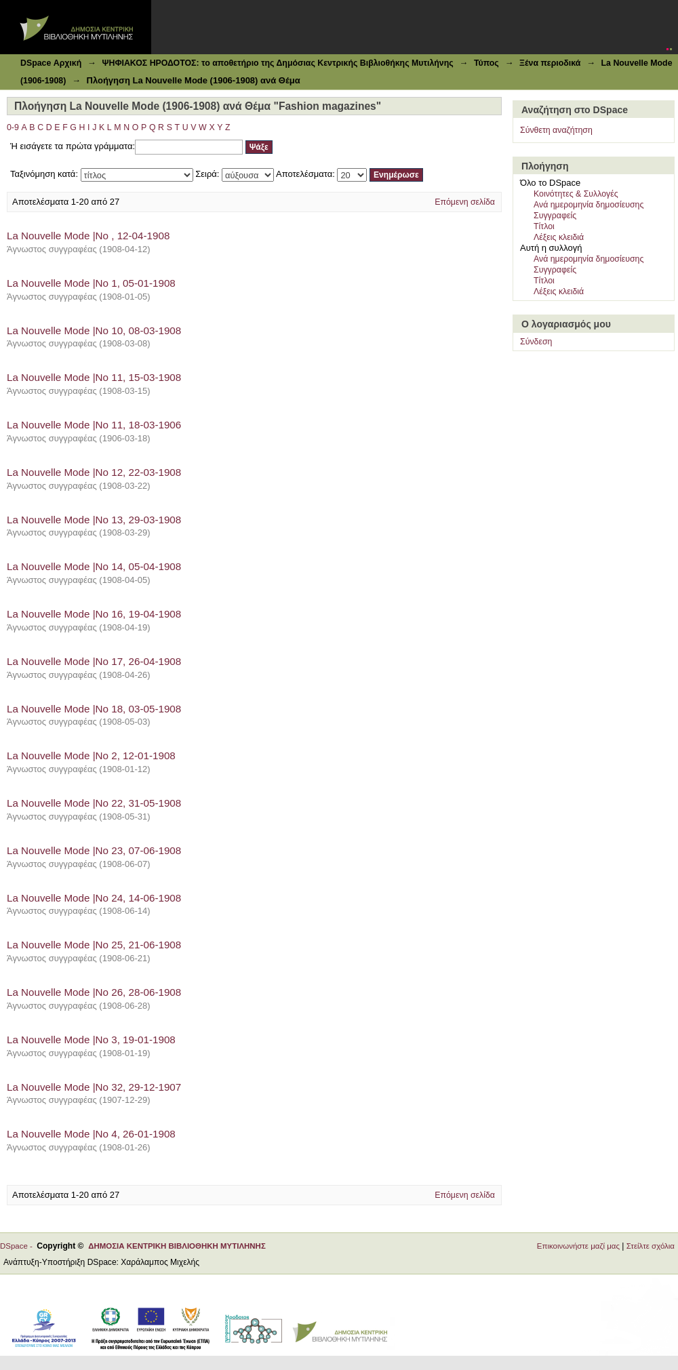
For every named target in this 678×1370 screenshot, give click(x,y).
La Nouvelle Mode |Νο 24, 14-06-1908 (94, 898)
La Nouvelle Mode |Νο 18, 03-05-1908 (94, 708)
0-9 (13, 127)
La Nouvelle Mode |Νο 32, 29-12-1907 (94, 1087)
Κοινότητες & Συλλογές (576, 194)
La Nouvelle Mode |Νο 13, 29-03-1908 (94, 519)
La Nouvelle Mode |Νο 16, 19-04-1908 (94, 614)
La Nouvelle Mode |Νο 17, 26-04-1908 (94, 661)
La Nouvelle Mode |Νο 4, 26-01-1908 (91, 1134)
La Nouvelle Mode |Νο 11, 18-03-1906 (94, 424)
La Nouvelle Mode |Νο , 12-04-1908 (88, 235)
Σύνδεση (536, 341)
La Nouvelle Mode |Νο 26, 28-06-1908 (94, 992)
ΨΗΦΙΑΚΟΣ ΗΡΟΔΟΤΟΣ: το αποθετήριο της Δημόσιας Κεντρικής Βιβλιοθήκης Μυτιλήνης (277, 63)
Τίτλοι (544, 226)
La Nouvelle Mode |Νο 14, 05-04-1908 (94, 566)
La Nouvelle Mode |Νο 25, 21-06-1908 (94, 944)
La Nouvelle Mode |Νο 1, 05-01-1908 (91, 283)
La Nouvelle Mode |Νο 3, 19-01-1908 (91, 1039)
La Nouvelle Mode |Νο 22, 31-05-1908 (94, 803)
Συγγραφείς (555, 215)
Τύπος (486, 63)
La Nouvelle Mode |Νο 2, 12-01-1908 (91, 755)
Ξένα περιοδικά (549, 63)
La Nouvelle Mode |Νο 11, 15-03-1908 (94, 377)
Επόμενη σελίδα (465, 202)
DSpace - (18, 1246)
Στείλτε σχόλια (650, 1246)
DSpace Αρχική (50, 63)
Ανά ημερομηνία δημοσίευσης (588, 204)
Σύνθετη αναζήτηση (556, 130)
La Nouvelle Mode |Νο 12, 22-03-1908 (94, 472)
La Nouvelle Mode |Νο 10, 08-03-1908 (94, 330)
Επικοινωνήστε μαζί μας (578, 1246)
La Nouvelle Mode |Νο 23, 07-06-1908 (94, 850)
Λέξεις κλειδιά (559, 237)
